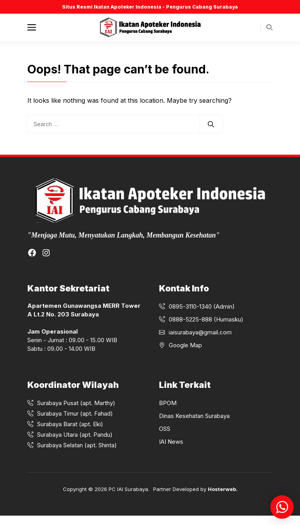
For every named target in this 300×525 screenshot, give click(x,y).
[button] (269, 27)
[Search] (211, 124)
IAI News (171, 441)
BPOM (168, 403)
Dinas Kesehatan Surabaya (194, 416)
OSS (164, 428)
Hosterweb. (223, 489)
